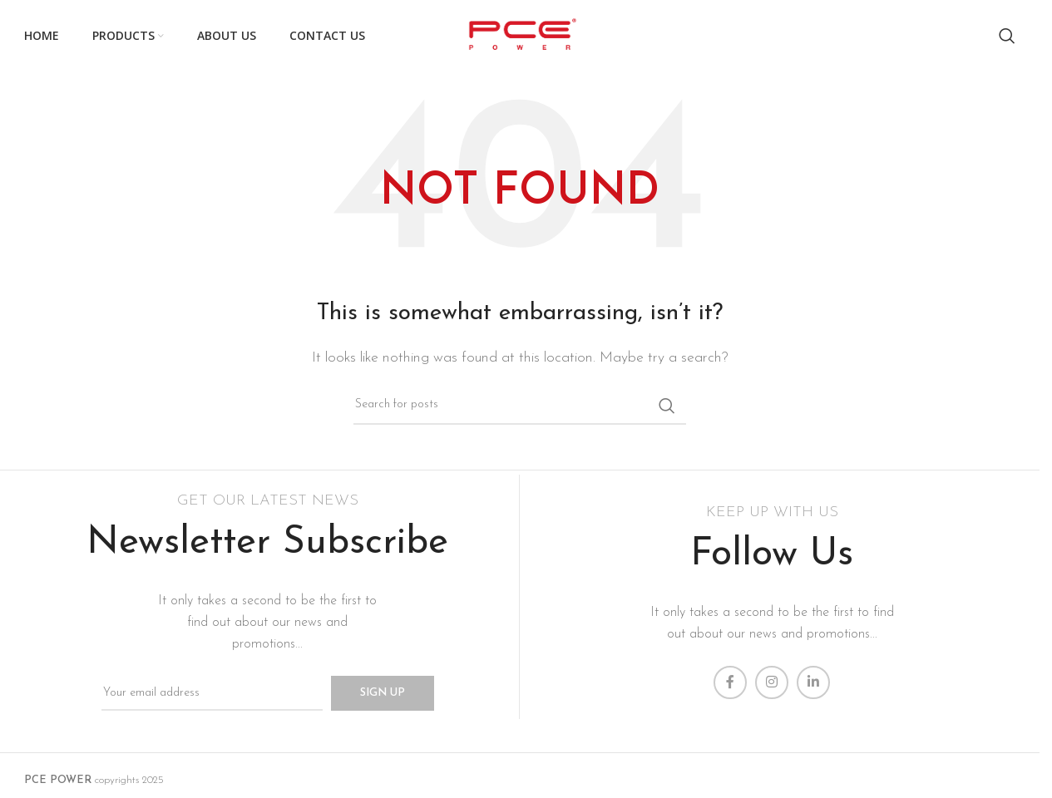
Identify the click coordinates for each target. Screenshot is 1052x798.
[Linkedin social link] (813, 682)
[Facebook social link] (730, 682)
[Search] (1007, 35)
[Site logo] (519, 35)
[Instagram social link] (771, 682)
